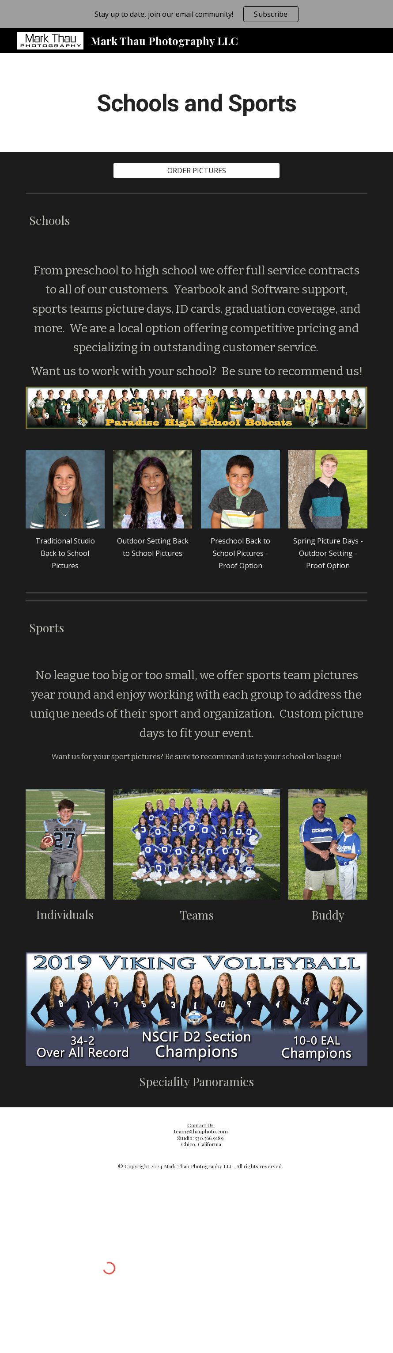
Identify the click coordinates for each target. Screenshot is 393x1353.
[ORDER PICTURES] (196, 170)
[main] (196, 102)
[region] (196, 14)
